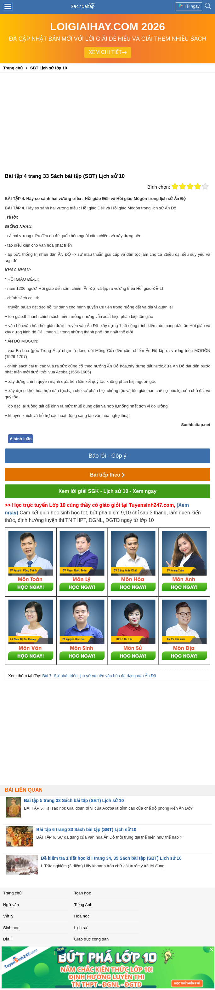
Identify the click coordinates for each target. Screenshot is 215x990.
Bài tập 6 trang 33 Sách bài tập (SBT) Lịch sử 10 (86, 829)
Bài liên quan (23, 790)
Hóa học (81, 916)
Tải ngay (189, 6)
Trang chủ (12, 893)
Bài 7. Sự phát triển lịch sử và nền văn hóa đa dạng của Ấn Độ (99, 675)
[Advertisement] (107, 125)
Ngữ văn (11, 904)
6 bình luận (20, 438)
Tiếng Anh (83, 904)
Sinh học (11, 927)
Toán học (82, 893)
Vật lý (8, 916)
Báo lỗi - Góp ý (107, 456)
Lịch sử (81, 927)
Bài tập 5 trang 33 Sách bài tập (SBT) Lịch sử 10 (74, 800)
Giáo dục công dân (91, 939)
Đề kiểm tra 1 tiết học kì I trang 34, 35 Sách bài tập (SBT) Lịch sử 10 (111, 858)
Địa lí (8, 939)
